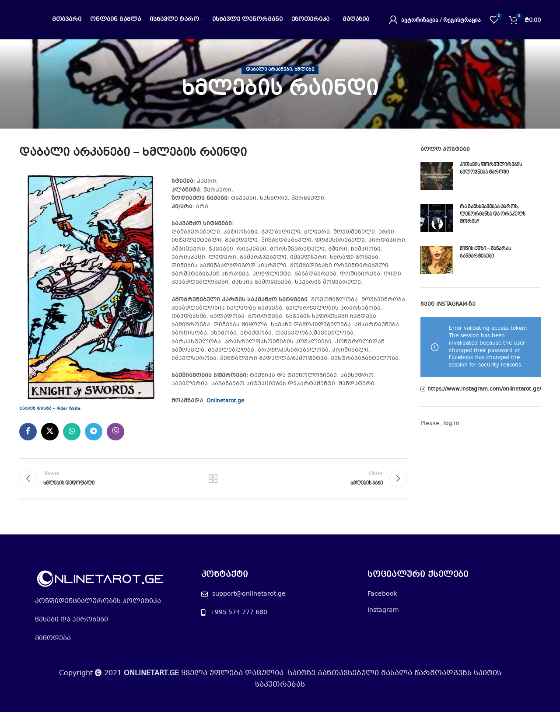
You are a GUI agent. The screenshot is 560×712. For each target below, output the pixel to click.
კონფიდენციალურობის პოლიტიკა (98, 601)
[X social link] (50, 431)
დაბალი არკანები (269, 69)
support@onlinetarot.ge (249, 594)
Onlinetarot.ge (225, 401)
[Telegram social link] (93, 431)
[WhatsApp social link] (71, 431)
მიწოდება (53, 638)
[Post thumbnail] (436, 176)
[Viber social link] (115, 431)
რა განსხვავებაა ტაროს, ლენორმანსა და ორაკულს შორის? (492, 214)
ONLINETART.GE (151, 673)
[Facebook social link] (28, 431)
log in (451, 424)
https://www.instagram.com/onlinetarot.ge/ (484, 389)
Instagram (383, 610)
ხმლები (304, 69)
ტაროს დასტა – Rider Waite (49, 409)
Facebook (382, 594)
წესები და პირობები (71, 620)
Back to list (213, 478)
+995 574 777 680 (238, 612)
